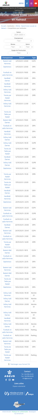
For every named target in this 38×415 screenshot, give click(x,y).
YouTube (36, 3)
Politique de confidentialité (20, 412)
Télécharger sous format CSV (20, 364)
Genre (28, 44)
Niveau (13, 44)
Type (34, 58)
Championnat (18, 38)
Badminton (7, 67)
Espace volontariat (19, 386)
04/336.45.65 (28, 374)
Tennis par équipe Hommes (7, 97)
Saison (18, 32)
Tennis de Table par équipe (7, 114)
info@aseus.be (27, 378)
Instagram (31, 3)
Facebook (27, 3)
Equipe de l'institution (19, 50)
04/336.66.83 (29, 376)
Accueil (3, 26)
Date (21, 58)
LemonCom (19, 413)
